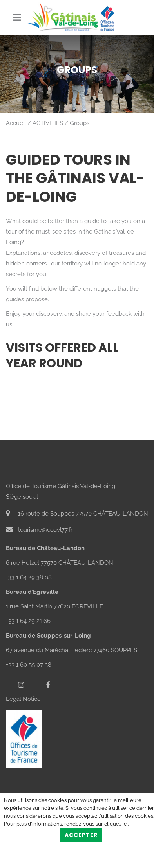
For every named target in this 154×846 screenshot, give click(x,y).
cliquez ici (116, 824)
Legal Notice (23, 698)
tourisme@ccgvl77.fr (39, 529)
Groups (79, 123)
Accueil (16, 123)
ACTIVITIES (48, 123)
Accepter (81, 835)
